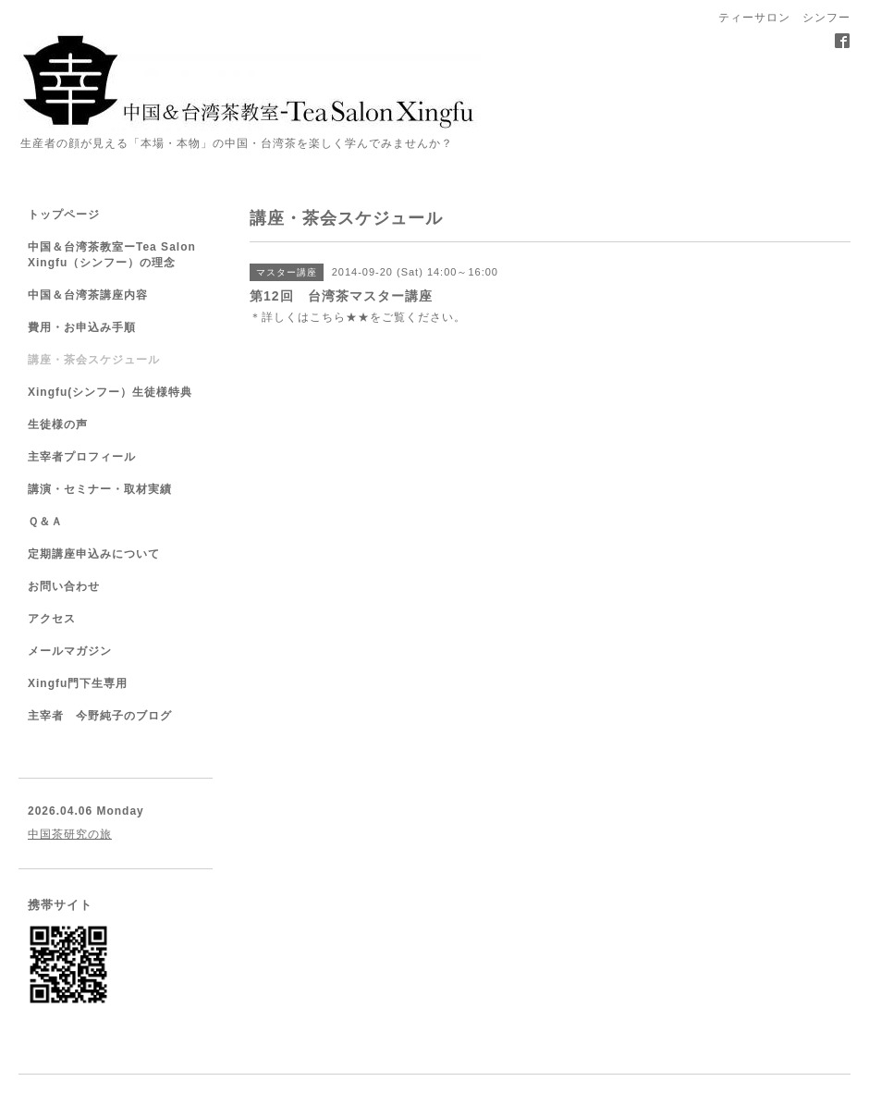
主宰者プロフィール (82, 456)
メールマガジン (70, 651)
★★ (358, 317)
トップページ (64, 214)
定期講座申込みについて (94, 553)
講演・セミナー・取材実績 (100, 489)
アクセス (52, 618)
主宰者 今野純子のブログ (100, 715)
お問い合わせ (64, 586)
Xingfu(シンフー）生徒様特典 (110, 392)
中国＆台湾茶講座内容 (88, 295)
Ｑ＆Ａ (45, 521)
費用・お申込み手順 (82, 327)
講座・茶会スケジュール (94, 359)
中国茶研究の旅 (70, 834)
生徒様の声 (58, 424)
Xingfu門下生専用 (78, 683)
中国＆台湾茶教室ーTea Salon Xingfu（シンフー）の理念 (112, 254)
